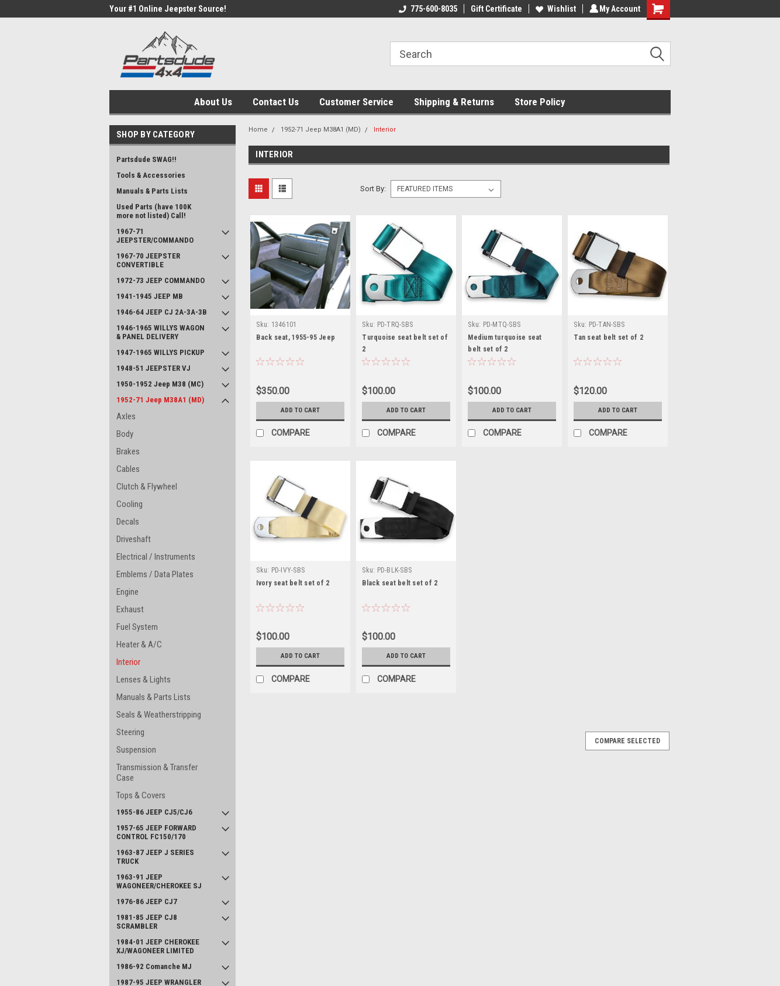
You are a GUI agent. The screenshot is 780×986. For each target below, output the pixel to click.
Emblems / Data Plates (155, 574)
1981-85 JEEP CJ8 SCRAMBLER (146, 921)
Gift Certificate (494, 8)
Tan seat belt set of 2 (608, 337)
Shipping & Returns (454, 102)
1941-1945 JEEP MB (149, 296)
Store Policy (540, 102)
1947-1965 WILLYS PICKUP (160, 352)
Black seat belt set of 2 (399, 583)
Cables (128, 469)
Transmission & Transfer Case (157, 772)
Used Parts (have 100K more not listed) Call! (153, 211)
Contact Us (276, 102)
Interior (128, 662)
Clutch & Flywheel (146, 486)
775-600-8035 (426, 8)
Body (124, 434)
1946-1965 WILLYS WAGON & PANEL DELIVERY (160, 332)
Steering (130, 732)
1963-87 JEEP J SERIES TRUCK (155, 857)
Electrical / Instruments (155, 556)
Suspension (136, 749)
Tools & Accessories (150, 175)
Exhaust (130, 609)
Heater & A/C (139, 644)
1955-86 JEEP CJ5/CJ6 (154, 812)
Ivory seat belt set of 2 (292, 583)
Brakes (128, 451)
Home (258, 129)
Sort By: (373, 188)
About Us (213, 102)
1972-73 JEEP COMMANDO (160, 280)
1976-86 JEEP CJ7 (146, 901)
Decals (127, 521)
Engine (127, 592)
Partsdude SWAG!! (146, 159)
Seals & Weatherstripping (158, 714)
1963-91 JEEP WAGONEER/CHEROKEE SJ (159, 881)
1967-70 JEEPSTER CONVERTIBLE (148, 260)
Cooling (129, 504)
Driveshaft (133, 539)
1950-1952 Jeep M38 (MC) (159, 384)
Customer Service (356, 102)
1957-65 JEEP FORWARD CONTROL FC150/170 (156, 832)
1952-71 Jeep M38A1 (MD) (160, 399)
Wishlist (554, 8)
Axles (126, 416)
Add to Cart (300, 410)
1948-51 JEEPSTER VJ (153, 368)
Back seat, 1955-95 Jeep (295, 337)
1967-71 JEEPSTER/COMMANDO (155, 235)
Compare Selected (627, 741)
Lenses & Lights (143, 679)
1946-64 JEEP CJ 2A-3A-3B (161, 312)
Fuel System (137, 627)
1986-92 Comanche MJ (154, 966)
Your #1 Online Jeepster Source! (167, 8)
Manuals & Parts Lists (152, 191)
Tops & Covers (140, 795)
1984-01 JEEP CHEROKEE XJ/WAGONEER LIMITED (157, 946)
